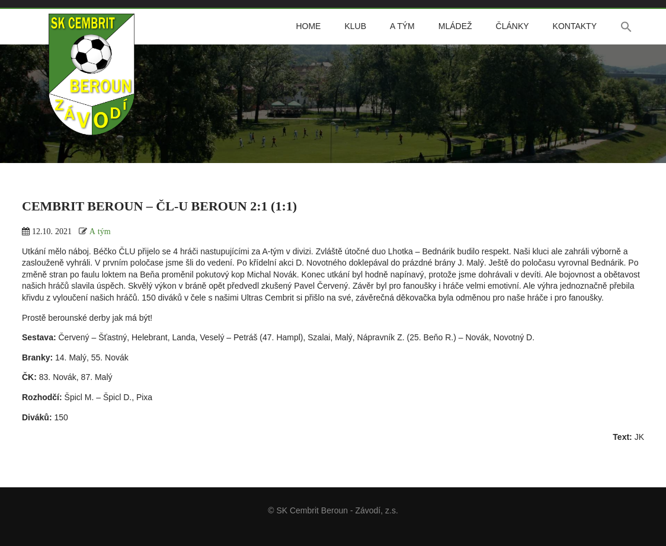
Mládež (455, 26)
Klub (355, 26)
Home (308, 26)
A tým (402, 26)
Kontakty (575, 26)
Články (512, 26)
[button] (626, 26)
